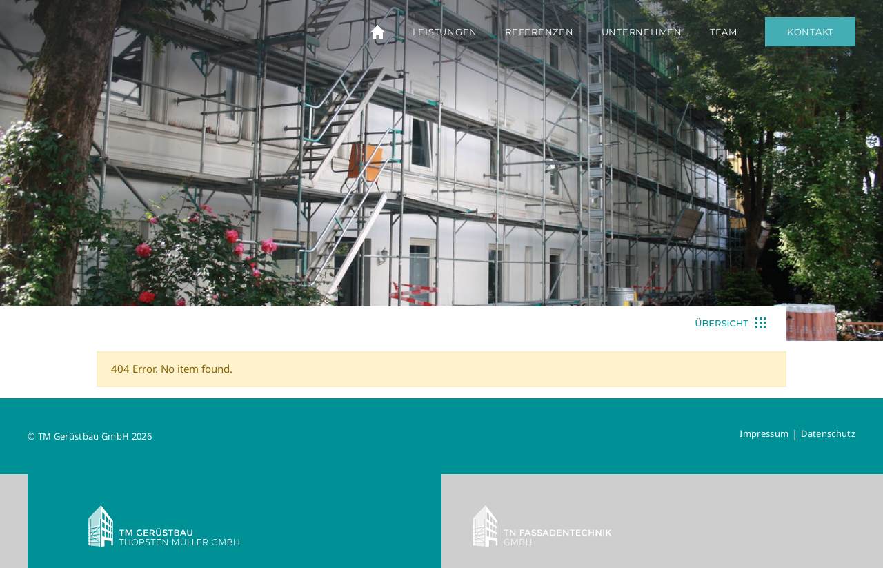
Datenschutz (828, 433)
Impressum (764, 433)
